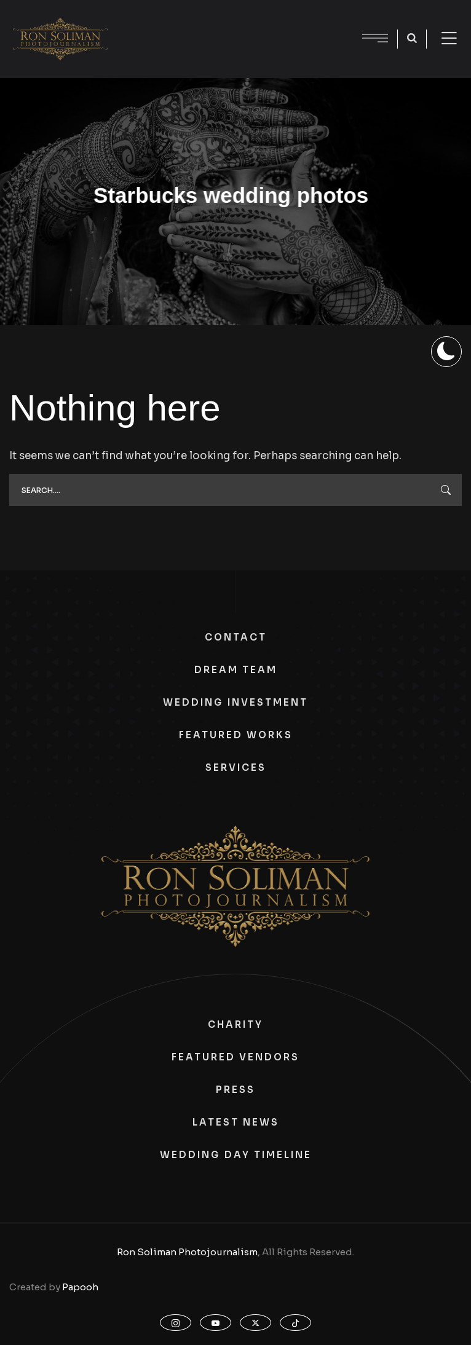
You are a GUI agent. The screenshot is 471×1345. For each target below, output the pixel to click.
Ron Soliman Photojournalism (187, 1252)
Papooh (80, 1287)
